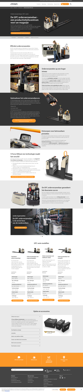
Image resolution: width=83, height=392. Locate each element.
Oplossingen (44, 4)
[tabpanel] (41, 222)
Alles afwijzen (63, 389)
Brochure (13, 273)
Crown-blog (46, 383)
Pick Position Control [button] (15, 346)
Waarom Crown (57, 4)
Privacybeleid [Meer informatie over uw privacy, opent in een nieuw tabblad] (7, 390)
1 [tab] (40, 236)
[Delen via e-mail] (82, 202)
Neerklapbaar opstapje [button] (16, 330)
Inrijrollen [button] (13, 333)
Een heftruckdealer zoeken (62, 0)
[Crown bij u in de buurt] (82, 197)
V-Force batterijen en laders (16, 382)
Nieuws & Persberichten (48, 384)
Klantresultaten (20, 37)
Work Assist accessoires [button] (16, 342)
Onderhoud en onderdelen (33, 377)
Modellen (27, 37)
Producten (38, 4)
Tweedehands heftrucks (15, 380)
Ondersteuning (50, 4)
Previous (11, 222)
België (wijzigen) (69, 0)
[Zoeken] (70, 4)
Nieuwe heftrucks (14, 377)
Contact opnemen (43, 0)
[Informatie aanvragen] (82, 199)
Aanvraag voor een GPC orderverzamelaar (20, 33)
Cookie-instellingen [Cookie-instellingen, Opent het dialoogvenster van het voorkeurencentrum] (55, 389)
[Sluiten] (81, 389)
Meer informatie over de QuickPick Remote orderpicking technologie (23, 120)
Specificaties (13, 272)
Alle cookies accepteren (71, 389)
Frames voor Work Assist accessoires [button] (19, 339)
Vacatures (45, 386)
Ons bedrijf (46, 377)
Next (71, 222)
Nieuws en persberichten (50, 0)
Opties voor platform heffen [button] (17, 336)
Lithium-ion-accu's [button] (15, 316)
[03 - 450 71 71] (65, 4)
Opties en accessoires (34, 37)
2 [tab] (42, 236)
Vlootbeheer (30, 379)
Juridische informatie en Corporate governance (50, 379)
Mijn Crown (56, 0)
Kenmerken (14, 37)
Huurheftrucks (14, 379)
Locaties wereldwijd (47, 381)
